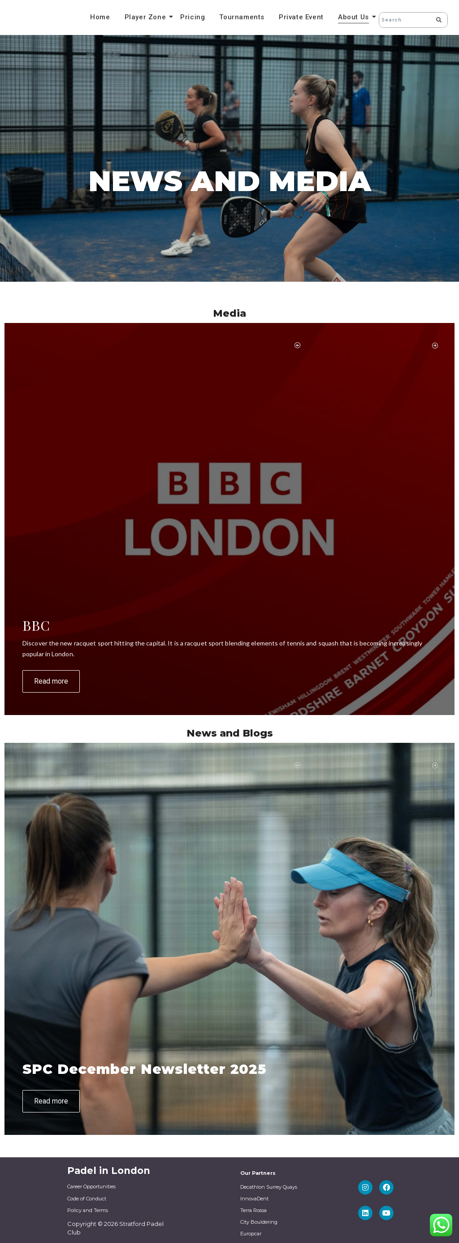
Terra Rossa (253, 1210)
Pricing (192, 17)
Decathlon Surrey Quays (268, 1187)
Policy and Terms (87, 1210)
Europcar (250, 1233)
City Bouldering (258, 1222)
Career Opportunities (91, 1186)
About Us (355, 17)
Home (100, 17)
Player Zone (147, 17)
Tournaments (241, 17)
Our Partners (258, 1173)
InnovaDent (254, 1198)
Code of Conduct (86, 1198)
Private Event (301, 17)
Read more (51, 681)
